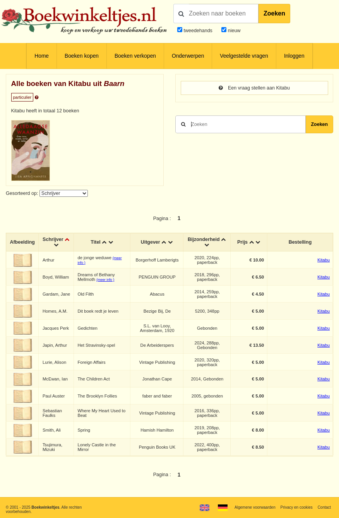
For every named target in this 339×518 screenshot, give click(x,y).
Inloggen (294, 56)
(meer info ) (105, 280)
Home (41, 56)
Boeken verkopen (135, 56)
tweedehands (197, 30)
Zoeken (274, 13)
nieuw (233, 30)
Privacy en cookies (296, 507)
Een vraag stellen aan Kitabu (254, 88)
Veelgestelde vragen (244, 56)
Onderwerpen (188, 56)
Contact (324, 507)
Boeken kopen (82, 56)
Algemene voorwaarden (255, 507)
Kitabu (323, 260)
